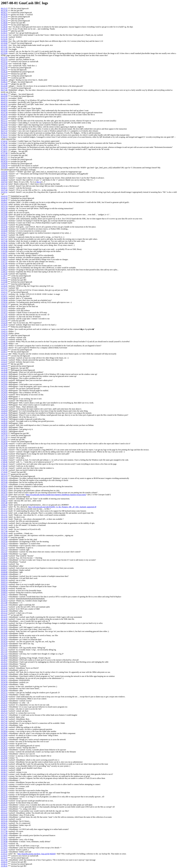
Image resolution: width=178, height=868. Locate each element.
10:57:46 (4, 241)
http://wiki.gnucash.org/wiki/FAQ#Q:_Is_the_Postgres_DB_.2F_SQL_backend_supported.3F (62, 507)
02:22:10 (4, 59)
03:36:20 (4, 72)
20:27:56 (4, 729)
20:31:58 (4, 790)
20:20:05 (4, 666)
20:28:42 (4, 748)
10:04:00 (4, 164)
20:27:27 (4, 715)
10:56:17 (4, 233)
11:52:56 (4, 280)
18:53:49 (4, 482)
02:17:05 (4, 57)
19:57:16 (4, 548)
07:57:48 (4, 153)
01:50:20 (4, 31)
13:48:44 (4, 344)
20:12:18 (4, 609)
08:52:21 (4, 157)
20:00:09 (4, 574)
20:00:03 (4, 568)
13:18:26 (4, 317)
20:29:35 (4, 762)
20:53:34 (4, 815)
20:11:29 (4, 605)
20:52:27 (4, 811)
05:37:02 (4, 88)
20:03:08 (4, 578)
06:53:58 (4, 125)
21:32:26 (4, 852)
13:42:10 (4, 329)
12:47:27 (4, 294)
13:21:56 (4, 321)
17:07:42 (4, 468)
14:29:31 (4, 431)
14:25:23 (4, 405)
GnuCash (26, 3)
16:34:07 (4, 448)
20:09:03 (4, 593)
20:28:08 (4, 735)
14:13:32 (4, 368)
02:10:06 (4, 43)
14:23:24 (4, 388)
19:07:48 (4, 503)
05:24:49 (4, 86)
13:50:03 (4, 348)
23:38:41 (4, 866)
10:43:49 (4, 198)
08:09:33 (4, 155)
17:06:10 (4, 464)
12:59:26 (4, 302)
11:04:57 (4, 253)
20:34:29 (4, 803)
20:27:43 (4, 723)
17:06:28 (4, 466)
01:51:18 (4, 35)
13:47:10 (4, 337)
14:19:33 (4, 374)
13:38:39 (4, 325)
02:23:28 (4, 64)
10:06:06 (4, 178)
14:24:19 (4, 395)
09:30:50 (4, 161)
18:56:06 (4, 486)
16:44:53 (4, 456)
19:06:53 (4, 501)
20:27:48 (4, 727)
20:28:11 (4, 737)
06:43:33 (4, 102)
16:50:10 (4, 458)
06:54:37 (4, 127)
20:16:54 (4, 641)
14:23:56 (4, 390)
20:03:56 (4, 586)
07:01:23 (4, 135)
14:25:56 (4, 409)
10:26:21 (4, 188)
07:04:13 (4, 137)
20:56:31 (4, 823)
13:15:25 (4, 310)
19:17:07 (4, 529)
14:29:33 (4, 433)
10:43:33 (4, 196)
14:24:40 (4, 399)
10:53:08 (4, 215)
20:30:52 (4, 780)
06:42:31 (4, 98)
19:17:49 (4, 531)
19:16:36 (4, 527)
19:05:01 (4, 497)
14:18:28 (4, 370)
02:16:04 (4, 53)
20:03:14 (4, 582)
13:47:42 (4, 339)
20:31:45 (4, 786)
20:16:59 (4, 644)
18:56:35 (4, 490)
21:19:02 (4, 846)
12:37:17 (4, 288)
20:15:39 (4, 629)
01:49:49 (4, 27)
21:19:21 (4, 848)
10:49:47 (4, 200)
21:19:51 (4, 850)
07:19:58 (4, 147)
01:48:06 (4, 23)
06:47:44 (4, 112)
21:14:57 (4, 829)
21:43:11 (4, 854)
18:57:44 (4, 495)
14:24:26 (4, 397)
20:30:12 (4, 770)
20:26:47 (4, 707)
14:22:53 (4, 382)
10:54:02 (4, 219)
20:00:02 (4, 566)
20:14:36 (4, 619)
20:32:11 (4, 793)
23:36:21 (4, 864)
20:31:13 (4, 782)
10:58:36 (4, 245)
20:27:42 (4, 721)
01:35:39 (4, 17)
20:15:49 (4, 631)
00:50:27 (4, 12)
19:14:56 (4, 521)
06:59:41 (4, 133)
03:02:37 (4, 70)
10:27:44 (4, 190)
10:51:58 (4, 208)
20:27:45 (4, 725)
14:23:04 (4, 384)
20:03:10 (4, 580)
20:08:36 (4, 588)
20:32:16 (4, 795)
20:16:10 (4, 635)
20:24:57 (4, 688)
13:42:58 (4, 335)
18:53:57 (4, 484)
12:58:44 (4, 300)
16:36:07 (4, 450)
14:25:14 (4, 403)
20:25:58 (4, 699)
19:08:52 (4, 505)
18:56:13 (4, 488)
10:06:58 (4, 180)
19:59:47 (4, 564)
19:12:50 (4, 517)
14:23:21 (4, 386)
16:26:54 (4, 442)
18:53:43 (4, 480)
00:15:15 (4, 8)
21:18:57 (4, 844)
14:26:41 (4, 413)
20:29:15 (4, 760)
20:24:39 (4, 682)
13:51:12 (4, 354)
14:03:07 (4, 364)
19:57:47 (4, 552)
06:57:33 (4, 131)
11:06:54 (4, 259)
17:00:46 (4, 462)
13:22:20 (4, 323)
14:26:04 (4, 411)
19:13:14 (4, 519)
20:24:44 (4, 684)
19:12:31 (4, 515)
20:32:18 (4, 797)
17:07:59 (4, 470)
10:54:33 (4, 221)
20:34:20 (4, 801)
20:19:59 (4, 664)
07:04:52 (4, 141)
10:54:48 (4, 223)
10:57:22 (4, 239)
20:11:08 (4, 603)
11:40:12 (4, 278)
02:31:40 (4, 68)
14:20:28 (4, 378)
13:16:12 (4, 312)
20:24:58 (4, 690)
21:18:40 (4, 841)
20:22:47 (4, 674)
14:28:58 (4, 425)
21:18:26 (4, 839)
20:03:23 (4, 584)
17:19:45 (4, 472)
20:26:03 (4, 701)
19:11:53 (4, 511)
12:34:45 (4, 286)
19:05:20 (4, 499)
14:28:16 (4, 419)
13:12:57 (4, 308)
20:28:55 (4, 752)
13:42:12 (4, 331)
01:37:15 (4, 19)
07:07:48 (4, 143)
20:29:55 (4, 768)
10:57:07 (4, 237)
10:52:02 (4, 210)
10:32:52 (4, 192)
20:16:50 (4, 639)
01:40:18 (4, 21)
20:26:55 (4, 711)
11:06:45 (4, 257)
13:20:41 (4, 319)
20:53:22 (4, 813)
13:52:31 (4, 360)
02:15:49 (4, 51)
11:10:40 (4, 274)
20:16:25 (4, 637)
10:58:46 (4, 247)
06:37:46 (4, 90)
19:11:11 (4, 509)
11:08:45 (4, 268)
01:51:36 (4, 37)
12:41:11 (4, 292)
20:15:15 (4, 625)
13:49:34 (4, 346)
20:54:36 (4, 817)
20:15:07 (4, 623)
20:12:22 (4, 613)
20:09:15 (4, 595)
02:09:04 (4, 41)
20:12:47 (4, 615)
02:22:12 (4, 61)
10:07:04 (4, 182)
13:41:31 (4, 327)
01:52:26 (4, 39)
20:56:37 (4, 825)
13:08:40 (4, 306)
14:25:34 (4, 407)
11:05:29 (4, 255)
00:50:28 (4, 15)
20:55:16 (4, 819)
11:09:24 (4, 270)
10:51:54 (4, 206)
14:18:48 (4, 372)
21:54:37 (4, 856)
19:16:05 (4, 525)
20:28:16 (4, 739)
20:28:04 (4, 731)
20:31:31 (4, 784)
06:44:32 (4, 104)
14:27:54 (4, 417)
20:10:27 (4, 597)
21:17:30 (4, 831)
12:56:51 (4, 296)
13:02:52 (4, 304)
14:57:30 (4, 435)
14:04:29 (4, 366)
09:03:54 (4, 159)
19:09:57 (4, 507)
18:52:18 (4, 478)
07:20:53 (4, 149)
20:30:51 (4, 778)
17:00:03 (4, 460)
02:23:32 (4, 66)
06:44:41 (4, 108)
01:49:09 (4, 25)
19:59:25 (4, 562)
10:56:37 (4, 235)
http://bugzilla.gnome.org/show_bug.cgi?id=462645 (37, 854)
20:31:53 (4, 788)
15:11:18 (4, 437)
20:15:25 (4, 627)
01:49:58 (4, 29)
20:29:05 (4, 756)
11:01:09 (4, 251)
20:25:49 (4, 697)
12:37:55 (4, 290)
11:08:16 (4, 266)
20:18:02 (4, 656)
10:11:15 (4, 186)
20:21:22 (4, 670)
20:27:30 (4, 717)
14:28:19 (4, 421)
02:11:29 (4, 49)
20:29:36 (4, 764)
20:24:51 (4, 686)
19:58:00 (4, 554)
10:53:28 (4, 217)
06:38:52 (4, 94)
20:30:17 (4, 772)
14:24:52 (4, 401)
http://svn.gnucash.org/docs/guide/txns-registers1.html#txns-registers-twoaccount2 (56, 495)
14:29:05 (4, 427)
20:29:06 (4, 758)
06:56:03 (4, 129)
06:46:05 (4, 110)
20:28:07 (4, 733)
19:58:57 (4, 560)
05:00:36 (4, 80)
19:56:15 (4, 544)
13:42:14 (4, 333)
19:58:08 (4, 556)
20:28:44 (4, 750)
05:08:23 (4, 82)
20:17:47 (4, 652)
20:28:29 (4, 744)
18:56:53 (4, 493)
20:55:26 (4, 821)
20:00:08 (4, 572)
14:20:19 (4, 376)
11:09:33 (4, 272)
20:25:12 (4, 693)
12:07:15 (4, 284)
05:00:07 (4, 78)
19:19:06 (4, 537)
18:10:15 (4, 474)
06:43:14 (4, 100)
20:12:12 (4, 607)
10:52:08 (4, 212)
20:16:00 (4, 633)
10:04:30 (4, 166)
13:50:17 (4, 352)
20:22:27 (4, 672)
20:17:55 (4, 654)
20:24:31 (4, 680)
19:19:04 (4, 535)
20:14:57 (4, 621)
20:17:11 (4, 648)
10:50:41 (4, 202)
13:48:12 (4, 342)
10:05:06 (4, 168)
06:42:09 (4, 96)
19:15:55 (4, 523)
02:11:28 (4, 47)
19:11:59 (4, 513)
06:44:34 (4, 106)
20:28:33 (4, 746)
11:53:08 (4, 282)
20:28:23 (4, 741)
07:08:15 (4, 145)
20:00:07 (4, 570)
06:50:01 (4, 117)
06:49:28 (4, 115)
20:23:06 (4, 676)
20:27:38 (4, 719)
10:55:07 (4, 225)
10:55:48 (4, 227)
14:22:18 (4, 380)
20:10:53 (4, 599)
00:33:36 (4, 10)
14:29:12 (4, 429)
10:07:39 (4, 184)
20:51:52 (4, 807)
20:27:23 (4, 713)
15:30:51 (4, 439)
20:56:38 (4, 827)
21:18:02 (4, 835)
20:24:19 (4, 678)
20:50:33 (4, 805)
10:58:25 (4, 243)
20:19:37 (4, 662)
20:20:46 (4, 668)
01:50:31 (4, 33)
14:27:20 (4, 415)
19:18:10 (4, 533)
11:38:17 (4, 276)
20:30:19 (4, 774)
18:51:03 (4, 476)
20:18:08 (4, 658)
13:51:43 (4, 358)
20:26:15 (4, 703)
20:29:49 (4, 766)
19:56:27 (4, 546)
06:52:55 (4, 123)
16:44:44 (4, 454)
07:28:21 (4, 151)
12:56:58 (4, 298)
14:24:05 (4, 393)
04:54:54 (4, 76)
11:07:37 (4, 261)
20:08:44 (4, 590)
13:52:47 (4, 362)
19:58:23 (4, 558)
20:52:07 (4, 809)
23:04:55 (4, 862)
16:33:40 (4, 446)
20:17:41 (4, 650)
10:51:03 (4, 204)
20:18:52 (4, 660)
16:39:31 (4, 452)
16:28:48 (4, 444)
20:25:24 (4, 695)
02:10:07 (4, 45)
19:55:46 (4, 539)
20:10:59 (4, 601)
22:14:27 (4, 858)
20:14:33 (4, 617)
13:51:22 (4, 356)
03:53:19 (4, 74)
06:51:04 (4, 119)
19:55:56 (4, 541)
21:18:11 (4, 837)
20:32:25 (4, 799)
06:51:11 (4, 121)
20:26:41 (4, 705)
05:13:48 (4, 84)
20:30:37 (4, 776)
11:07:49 (4, 264)
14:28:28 (4, 423)
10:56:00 (4, 231)
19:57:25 (4, 550)
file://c (38, 182)
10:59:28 (4, 249)
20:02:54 (4, 576)
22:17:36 (4, 860)
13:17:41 (4, 315)
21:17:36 (4, 833)
